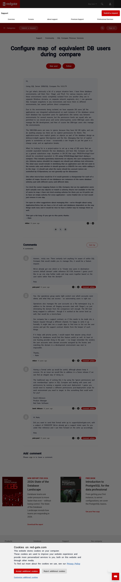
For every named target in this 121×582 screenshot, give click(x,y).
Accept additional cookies (27, 571)
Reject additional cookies (54, 571)
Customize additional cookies (26, 577)
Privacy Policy (73, 563)
